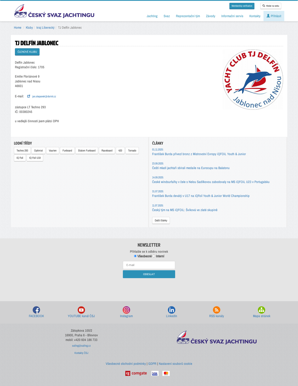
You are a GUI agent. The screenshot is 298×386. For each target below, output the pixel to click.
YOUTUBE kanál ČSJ (81, 312)
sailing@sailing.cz (81, 345)
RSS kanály (216, 312)
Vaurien (52, 150)
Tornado (132, 150)
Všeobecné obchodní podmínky (126, 363)
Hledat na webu (270, 5)
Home (17, 27)
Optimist (38, 150)
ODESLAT (149, 274)
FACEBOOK (36, 312)
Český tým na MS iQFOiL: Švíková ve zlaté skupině (184, 207)
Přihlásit (274, 16)
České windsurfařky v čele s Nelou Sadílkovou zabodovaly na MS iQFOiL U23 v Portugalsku (211, 179)
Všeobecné (143, 256)
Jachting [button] (152, 16)
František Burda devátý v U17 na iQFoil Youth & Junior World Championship (201, 193)
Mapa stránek (261, 312)
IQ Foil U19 (35, 158)
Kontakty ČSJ (81, 353)
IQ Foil (20, 158)
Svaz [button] (167, 16)
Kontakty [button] (254, 16)
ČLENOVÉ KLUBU (27, 52)
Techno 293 (22, 150)
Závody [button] (210, 16)
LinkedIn (171, 312)
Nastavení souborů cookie (175, 363)
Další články (161, 220)
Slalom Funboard (86, 150)
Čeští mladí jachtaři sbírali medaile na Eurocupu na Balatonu (191, 165)
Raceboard (106, 150)
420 (120, 150)
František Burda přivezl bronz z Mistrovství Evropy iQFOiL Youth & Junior (199, 151)
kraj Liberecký (45, 27)
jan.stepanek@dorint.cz (41, 96)
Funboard (67, 150)
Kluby (29, 27)
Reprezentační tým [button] (188, 16)
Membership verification (242, 5)
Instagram (126, 312)
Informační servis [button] (232, 16)
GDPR (152, 363)
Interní (158, 256)
